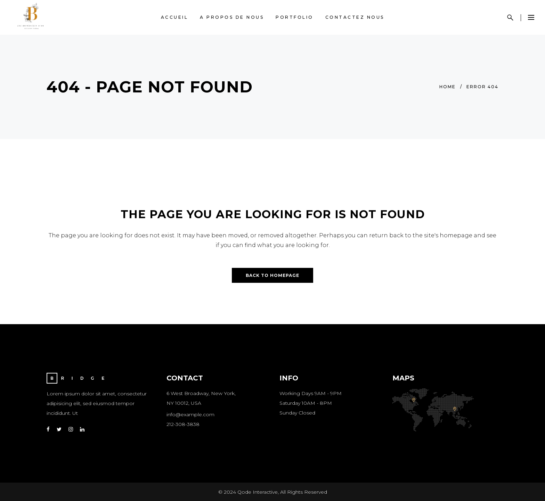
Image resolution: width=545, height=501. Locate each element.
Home (447, 86)
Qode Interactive (257, 492)
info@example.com (190, 414)
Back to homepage (272, 275)
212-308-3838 (183, 424)
